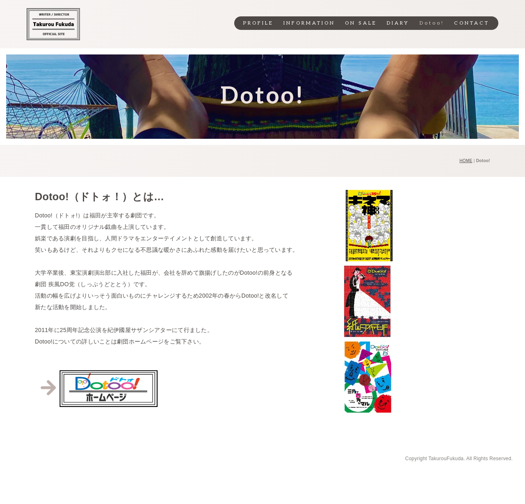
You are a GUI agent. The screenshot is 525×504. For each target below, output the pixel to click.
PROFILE (258, 23)
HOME (465, 160)
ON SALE (361, 23)
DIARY (398, 23)
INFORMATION (309, 23)
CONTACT (471, 23)
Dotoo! (432, 23)
